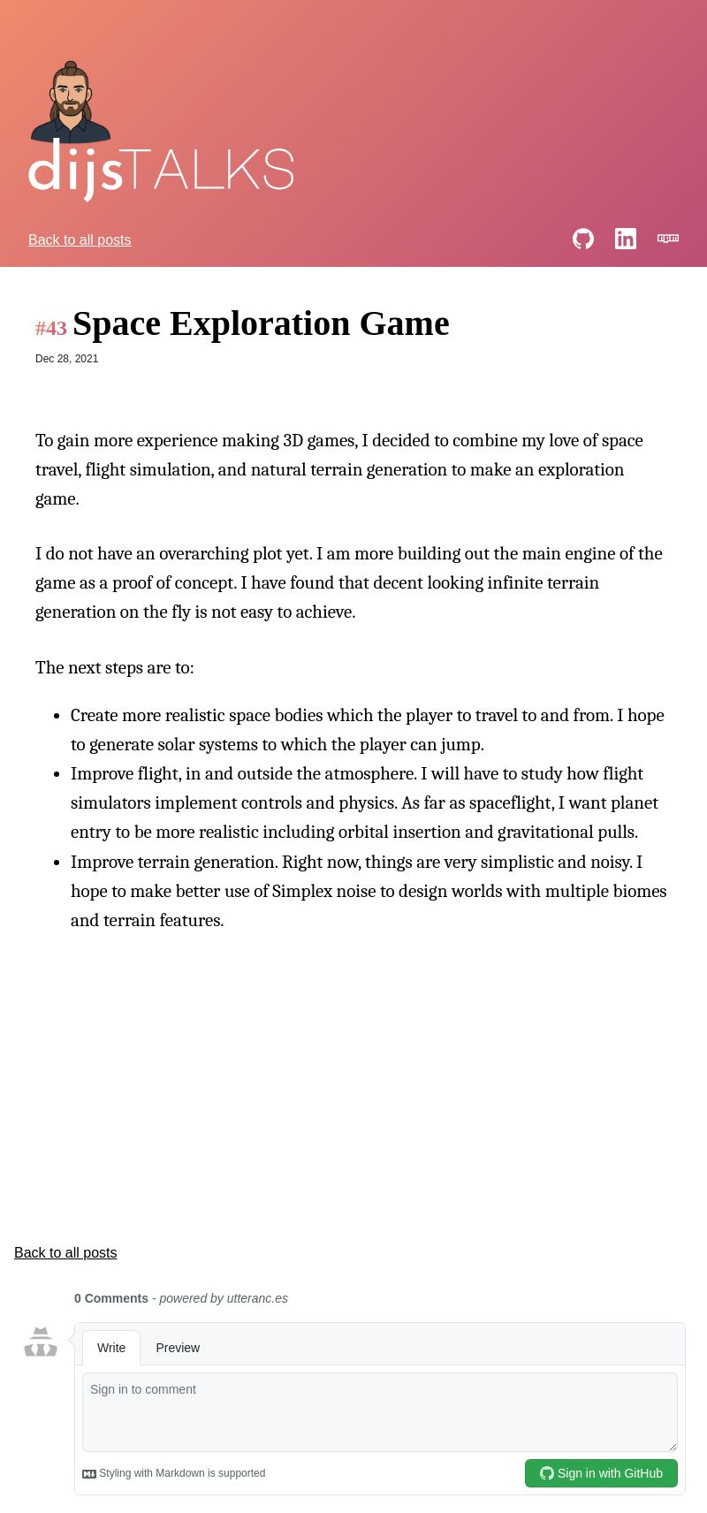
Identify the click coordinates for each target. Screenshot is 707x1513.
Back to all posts (80, 239)
